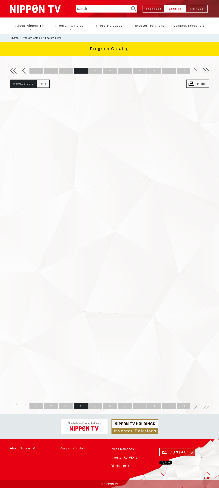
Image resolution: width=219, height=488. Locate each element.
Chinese (196, 8)
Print (201, 83)
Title (43, 83)
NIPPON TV (35, 9)
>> (13, 71)
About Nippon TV (30, 25)
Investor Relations (149, 25)
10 (169, 70)
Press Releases (109, 25)
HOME (15, 37)
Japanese (154, 8)
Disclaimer (118, 466)
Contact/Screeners (189, 25)
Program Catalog (69, 25)
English (175, 8)
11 (183, 70)
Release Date (23, 83)
